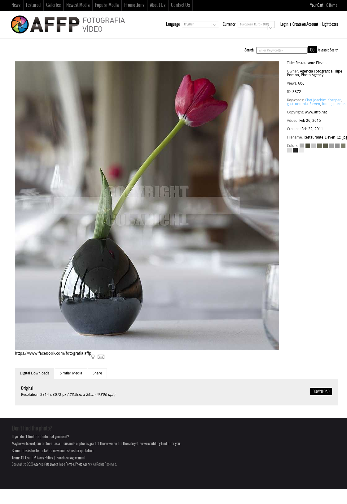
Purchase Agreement (71, 458)
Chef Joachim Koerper (323, 100)
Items (332, 5)
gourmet (339, 104)
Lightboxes (330, 24)
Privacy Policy (43, 458)
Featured (33, 5)
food (326, 104)
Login (284, 24)
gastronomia (297, 104)
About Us (157, 5)
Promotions (134, 5)
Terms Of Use (21, 458)
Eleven (315, 104)
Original (27, 388)
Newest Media (78, 5)
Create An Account (305, 24)
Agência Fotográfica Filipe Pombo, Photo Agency (63, 464)
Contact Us (180, 5)
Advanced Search (328, 50)
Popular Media (107, 5)
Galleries (53, 5)
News (15, 5)
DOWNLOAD (321, 392)
